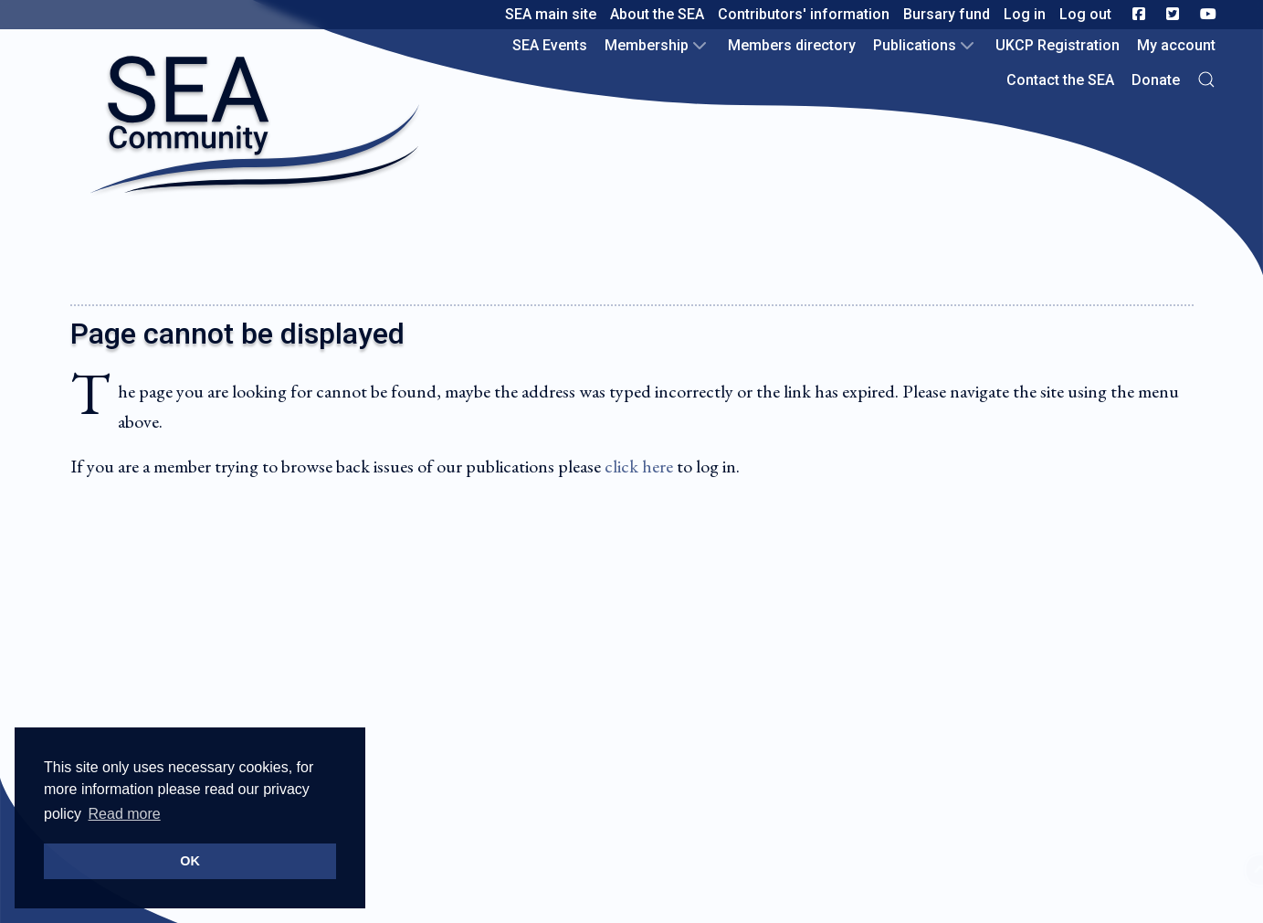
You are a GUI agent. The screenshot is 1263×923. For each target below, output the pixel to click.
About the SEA (657, 14)
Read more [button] (125, 814)
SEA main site (550, 14)
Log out (1085, 14)
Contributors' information (803, 14)
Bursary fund (946, 14)
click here (639, 466)
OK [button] (190, 861)
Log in (1025, 14)
